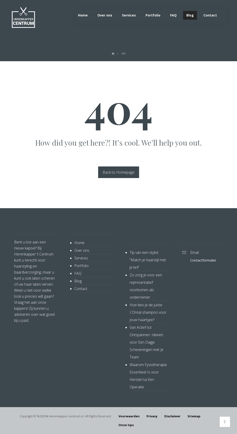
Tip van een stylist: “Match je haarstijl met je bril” (148, 260)
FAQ (77, 273)
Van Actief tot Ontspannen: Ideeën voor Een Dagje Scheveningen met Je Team (146, 342)
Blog (78, 281)
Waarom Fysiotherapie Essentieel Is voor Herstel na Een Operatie (148, 375)
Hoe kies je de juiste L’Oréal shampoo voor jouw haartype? (148, 312)
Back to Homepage (118, 172)
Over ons (81, 250)
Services (81, 258)
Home (79, 242)
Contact (80, 288)
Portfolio (81, 265)
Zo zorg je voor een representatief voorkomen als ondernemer (146, 286)
